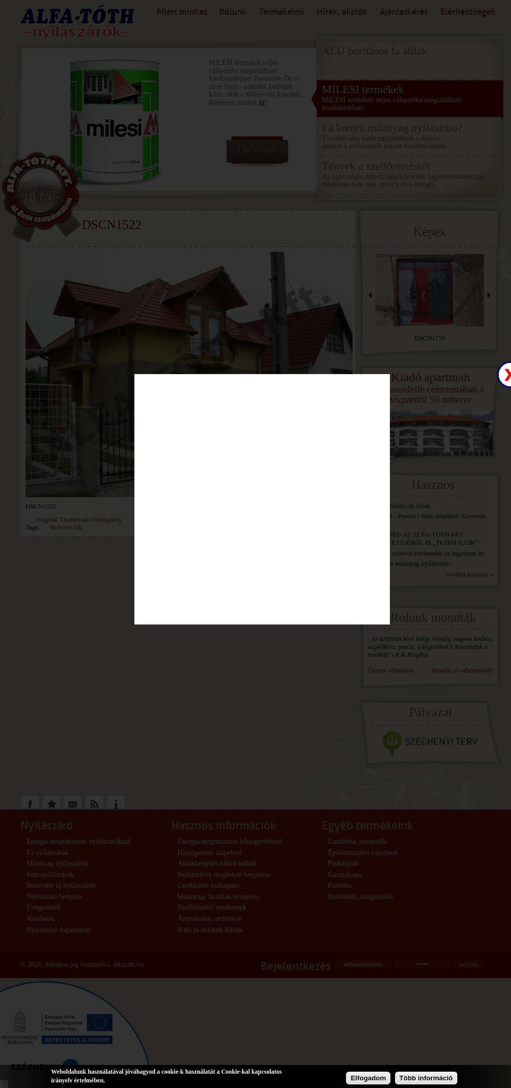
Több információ (426, 1078)
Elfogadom (368, 1078)
